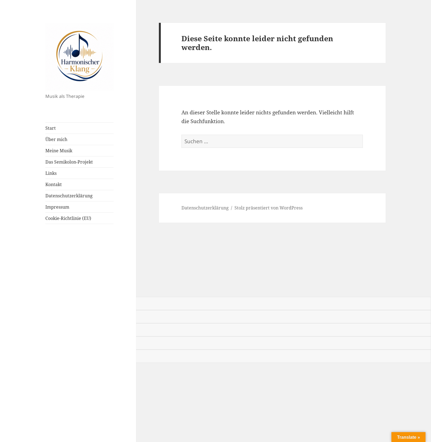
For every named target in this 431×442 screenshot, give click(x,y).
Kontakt (53, 184)
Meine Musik (58, 151)
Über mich (56, 139)
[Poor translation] (35, 289)
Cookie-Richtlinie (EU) (68, 218)
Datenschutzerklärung (69, 196)
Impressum (57, 207)
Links (51, 173)
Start (50, 128)
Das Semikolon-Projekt (69, 162)
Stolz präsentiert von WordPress (268, 208)
